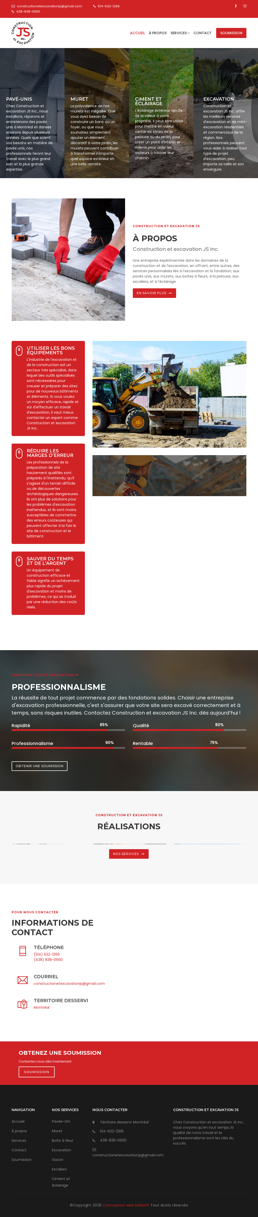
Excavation (61, 1150)
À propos (158, 32)
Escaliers (59, 1169)
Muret (57, 1130)
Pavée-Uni (61, 1121)
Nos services (129, 854)
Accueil (137, 32)
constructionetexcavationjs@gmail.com (69, 983)
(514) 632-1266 (47, 954)
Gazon (57, 1159)
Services (180, 32)
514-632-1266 (111, 1131)
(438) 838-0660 (48, 959)
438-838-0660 (113, 1140)
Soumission (231, 32)
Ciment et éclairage (61, 1182)
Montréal (41, 1007)
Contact (203, 32)
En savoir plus (154, 293)
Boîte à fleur (62, 1140)
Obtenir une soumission (39, 766)
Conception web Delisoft (126, 1205)
